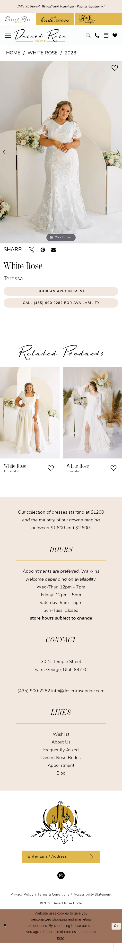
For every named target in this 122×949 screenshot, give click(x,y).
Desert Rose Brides (61, 762)
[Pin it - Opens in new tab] (43, 250)
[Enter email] (61, 862)
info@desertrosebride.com (77, 695)
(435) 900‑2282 (34, 695)
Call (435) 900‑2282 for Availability (61, 307)
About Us (61, 746)
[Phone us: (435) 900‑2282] (97, 36)
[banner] (40, 36)
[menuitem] (8, 36)
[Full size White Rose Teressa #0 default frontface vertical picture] (61, 153)
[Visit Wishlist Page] (115, 36)
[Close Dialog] (5, 932)
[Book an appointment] (106, 36)
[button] (8, 36)
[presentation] (30, 417)
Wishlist (61, 738)
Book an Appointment (61, 293)
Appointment (61, 770)
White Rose (42, 53)
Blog (61, 778)
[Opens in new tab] (55, 20)
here (60, 945)
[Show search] (88, 36)
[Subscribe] (96, 862)
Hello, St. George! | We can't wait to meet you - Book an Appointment (61, 7)
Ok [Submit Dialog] (115, 932)
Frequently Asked (61, 754)
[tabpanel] (61, 153)
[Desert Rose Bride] (61, 826)
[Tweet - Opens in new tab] (31, 250)
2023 (70, 53)
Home (13, 53)
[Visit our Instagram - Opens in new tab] (60, 881)
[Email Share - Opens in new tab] (53, 251)
